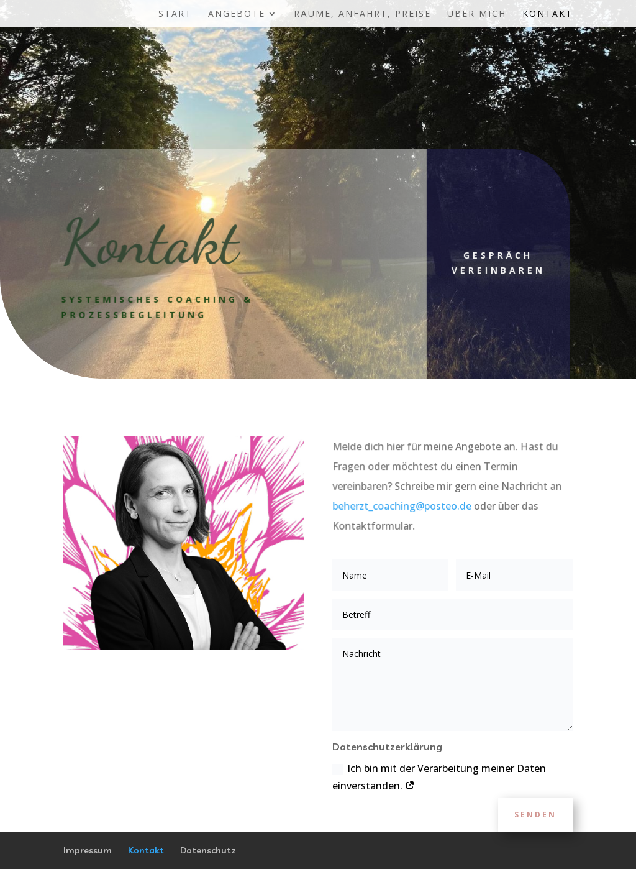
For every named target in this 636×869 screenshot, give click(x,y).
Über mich (476, 14)
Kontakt (547, 14)
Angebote (236, 14)
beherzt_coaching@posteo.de (402, 506)
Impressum (87, 850)
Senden (535, 814)
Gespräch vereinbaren (485, 262)
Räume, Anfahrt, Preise (362, 14)
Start (175, 14)
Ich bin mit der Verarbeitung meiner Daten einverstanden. (439, 776)
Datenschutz (208, 850)
